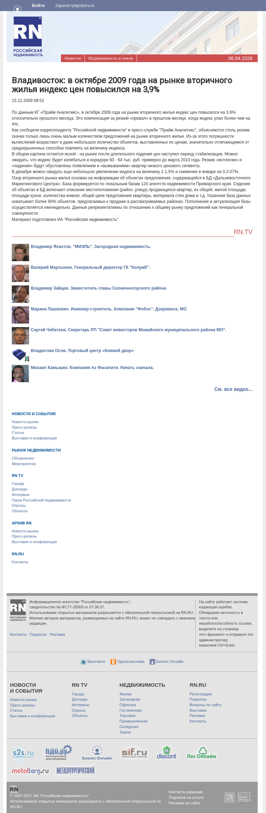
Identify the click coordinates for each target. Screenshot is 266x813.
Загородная (129, 699)
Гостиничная (130, 710)
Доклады (20, 489)
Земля (125, 732)
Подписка (38, 634)
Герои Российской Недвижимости (41, 500)
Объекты (19, 511)
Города (18, 483)
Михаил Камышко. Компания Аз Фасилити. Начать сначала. (92, 367)
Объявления (23, 458)
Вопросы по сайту (206, 705)
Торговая (127, 715)
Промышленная (133, 721)
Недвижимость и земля (110, 58)
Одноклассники (127, 661)
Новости (72, 58)
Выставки (198, 710)
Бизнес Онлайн (167, 661)
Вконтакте (93, 661)
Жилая (125, 694)
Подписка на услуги (186, 797)
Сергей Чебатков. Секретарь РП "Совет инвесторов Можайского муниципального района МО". (128, 329)
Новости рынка (25, 422)
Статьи (18, 432)
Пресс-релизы (24, 427)
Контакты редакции (186, 792)
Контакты (20, 562)
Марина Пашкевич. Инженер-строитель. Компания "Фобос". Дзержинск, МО (109, 309)
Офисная (127, 705)
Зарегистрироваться (74, 5)
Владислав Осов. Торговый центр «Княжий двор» (82, 350)
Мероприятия (24, 464)
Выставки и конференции (34, 438)
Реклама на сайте (184, 803)
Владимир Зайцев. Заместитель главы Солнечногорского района (98, 288)
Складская (128, 727)
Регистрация (201, 694)
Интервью (20, 495)
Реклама (57, 634)
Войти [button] (38, 5)
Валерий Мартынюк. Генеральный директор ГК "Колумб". (90, 267)
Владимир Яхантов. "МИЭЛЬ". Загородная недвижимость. (91, 246)
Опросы (19, 505)
